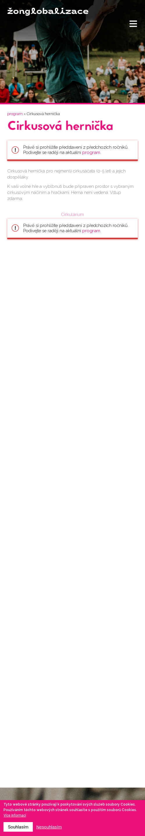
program (15, 114)
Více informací (14, 815)
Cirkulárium (72, 214)
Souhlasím (18, 827)
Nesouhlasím (49, 826)
